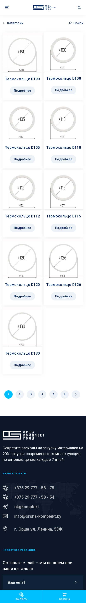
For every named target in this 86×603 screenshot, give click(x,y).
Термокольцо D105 (22, 147)
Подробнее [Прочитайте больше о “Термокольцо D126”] (63, 296)
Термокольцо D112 (22, 216)
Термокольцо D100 (63, 78)
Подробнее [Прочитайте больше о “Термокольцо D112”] (22, 227)
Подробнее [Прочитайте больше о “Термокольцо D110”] (63, 159)
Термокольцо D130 (22, 353)
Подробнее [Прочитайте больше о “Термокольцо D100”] (63, 90)
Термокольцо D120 (22, 284)
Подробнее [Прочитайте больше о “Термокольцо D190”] (22, 90)
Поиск (76, 23)
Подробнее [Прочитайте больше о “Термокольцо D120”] (22, 296)
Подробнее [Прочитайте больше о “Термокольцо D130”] (22, 365)
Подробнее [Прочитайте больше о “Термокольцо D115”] (63, 227)
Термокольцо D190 (22, 79)
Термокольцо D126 (63, 284)
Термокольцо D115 (63, 216)
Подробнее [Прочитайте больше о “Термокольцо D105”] (22, 159)
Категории (15, 23)
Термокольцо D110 (63, 147)
